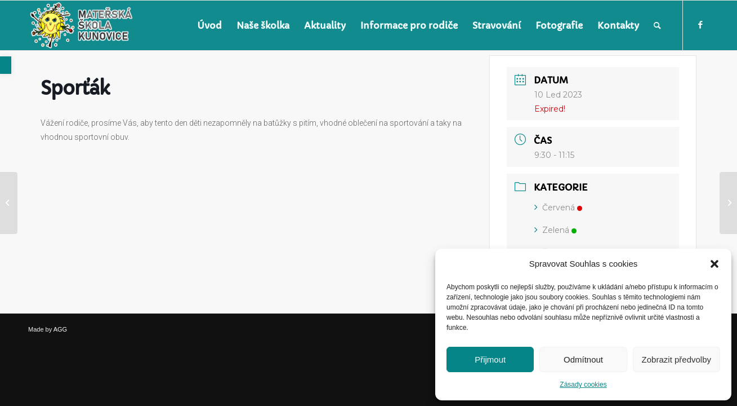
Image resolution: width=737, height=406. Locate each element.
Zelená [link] (555, 230)
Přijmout (490, 359)
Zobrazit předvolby (676, 359)
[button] (714, 264)
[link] (5, 65)
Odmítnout (583, 359)
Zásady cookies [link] (583, 385)
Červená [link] (558, 207)
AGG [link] (60, 329)
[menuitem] (209, 25)
